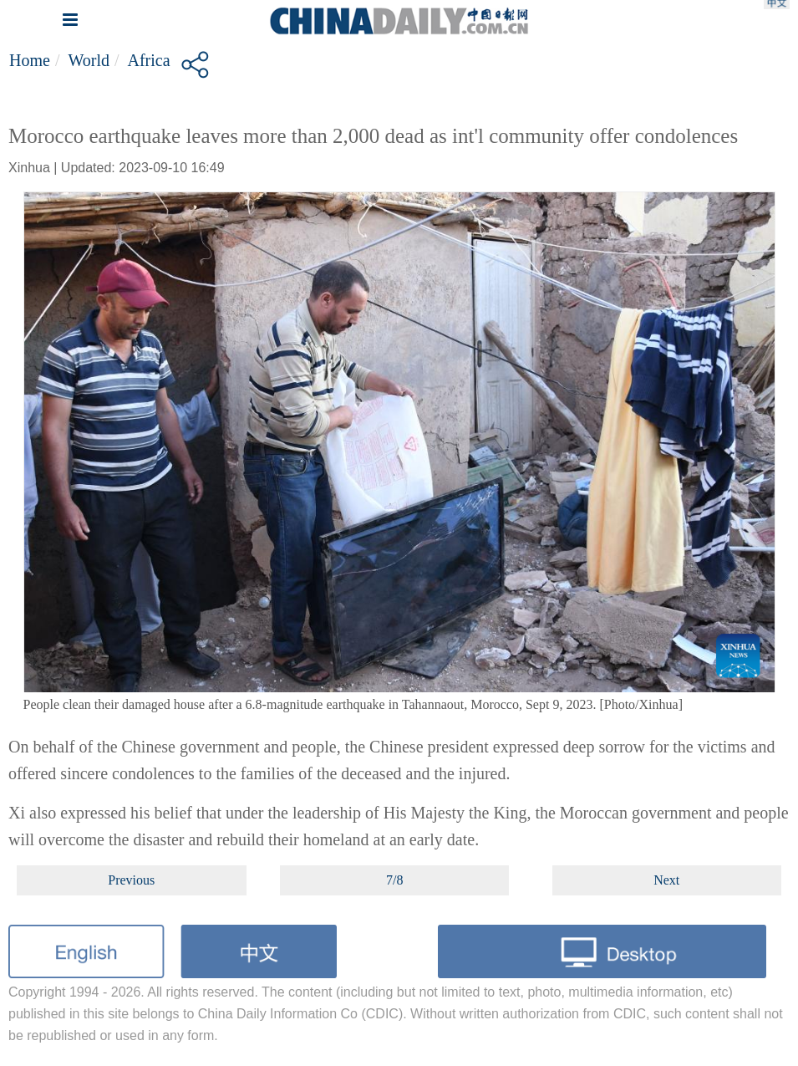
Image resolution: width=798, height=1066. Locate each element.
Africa (149, 60)
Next (666, 880)
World (88, 60)
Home (29, 60)
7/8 (394, 880)
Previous (131, 880)
